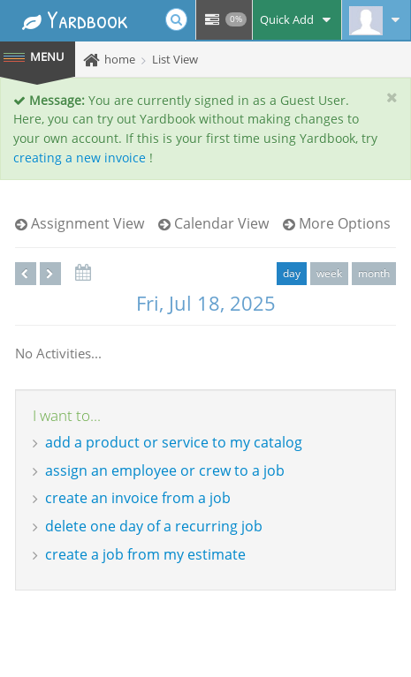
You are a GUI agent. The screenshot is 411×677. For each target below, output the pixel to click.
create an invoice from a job (138, 498)
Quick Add (297, 19)
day (292, 273)
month (374, 273)
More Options (337, 223)
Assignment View (79, 223)
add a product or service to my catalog (173, 442)
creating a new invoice (79, 157)
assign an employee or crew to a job (165, 470)
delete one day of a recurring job (154, 526)
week (329, 273)
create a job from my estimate (145, 554)
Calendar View (213, 223)
